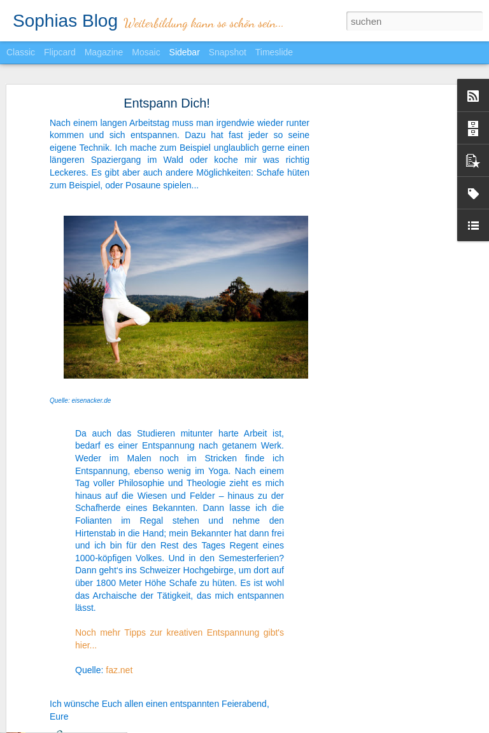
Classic (20, 52)
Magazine (104, 52)
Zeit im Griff (51, 707)
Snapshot (227, 52)
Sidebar (184, 52)
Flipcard (60, 52)
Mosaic (146, 52)
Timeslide (274, 52)
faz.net (119, 637)
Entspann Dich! (167, 70)
